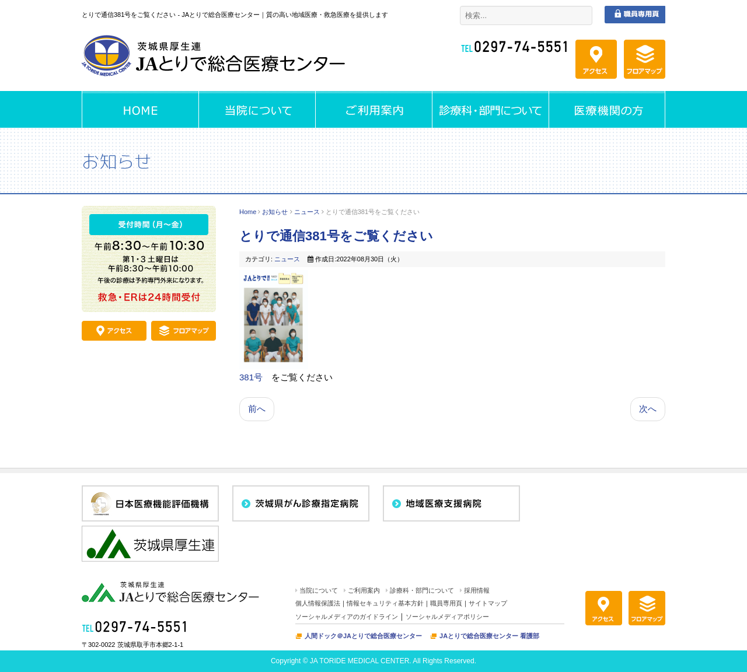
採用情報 (477, 590)
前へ (257, 409)
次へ (648, 409)
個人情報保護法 (317, 603)
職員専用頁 (446, 603)
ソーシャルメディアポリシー (447, 616)
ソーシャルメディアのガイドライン (346, 616)
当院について (318, 590)
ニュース (307, 211)
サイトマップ (488, 603)
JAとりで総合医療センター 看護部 (489, 635)
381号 (251, 377)
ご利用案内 (364, 590)
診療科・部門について (422, 590)
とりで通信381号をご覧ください (336, 236)
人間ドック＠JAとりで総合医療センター (363, 635)
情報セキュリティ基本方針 (385, 603)
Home (247, 211)
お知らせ (275, 211)
